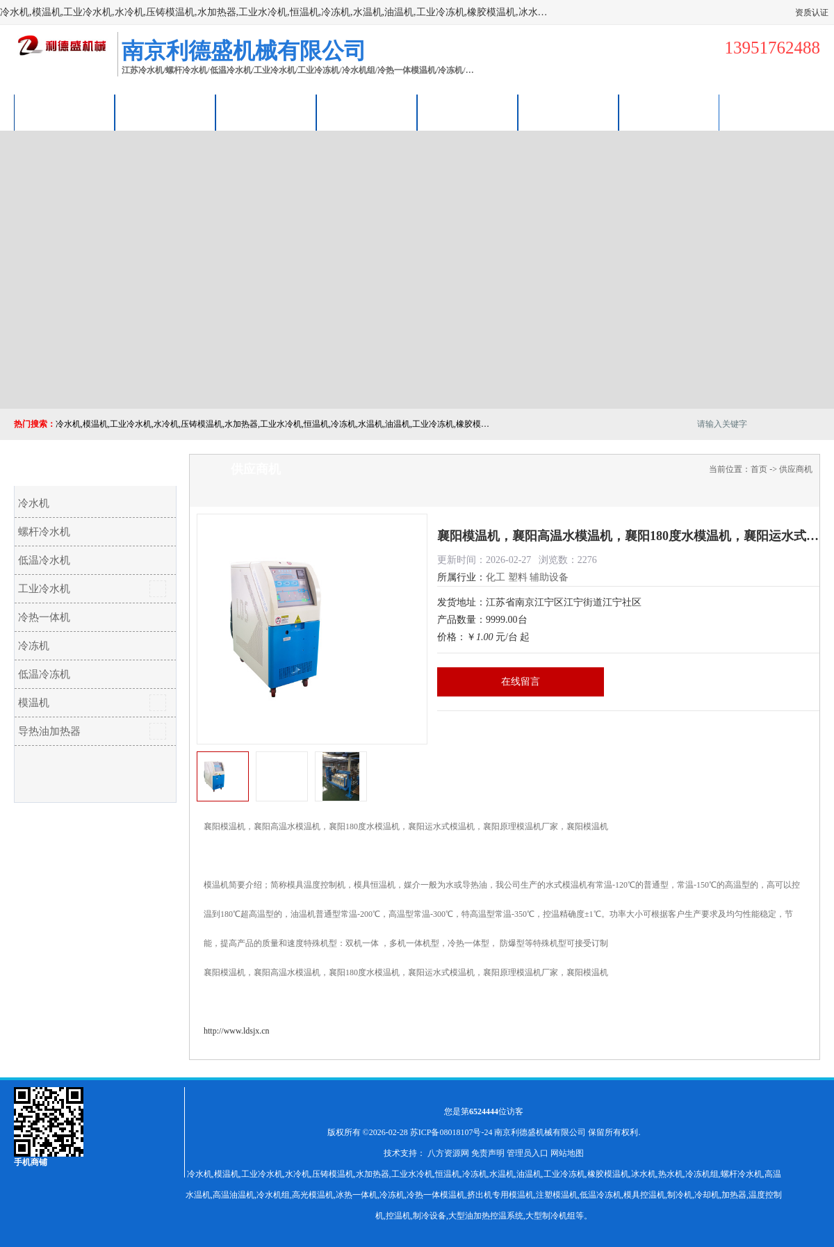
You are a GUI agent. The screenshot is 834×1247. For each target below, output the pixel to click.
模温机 (33, 702)
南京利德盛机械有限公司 (540, 1132)
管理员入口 (527, 1153)
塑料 (518, 577)
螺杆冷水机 (44, 531)
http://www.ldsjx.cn (237, 1031)
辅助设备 (549, 577)
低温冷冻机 (44, 674)
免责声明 (488, 1153)
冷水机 (33, 503)
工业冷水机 (44, 588)
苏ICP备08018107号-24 (451, 1132)
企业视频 (266, 112)
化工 (495, 577)
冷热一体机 (44, 617)
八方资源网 (448, 1153)
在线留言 (520, 681)
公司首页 (64, 112)
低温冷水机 (44, 560)
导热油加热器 (49, 731)
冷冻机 (33, 645)
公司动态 (467, 112)
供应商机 (165, 112)
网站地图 (567, 1153)
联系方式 (669, 112)
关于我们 (367, 112)
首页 (759, 469)
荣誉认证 (568, 112)
